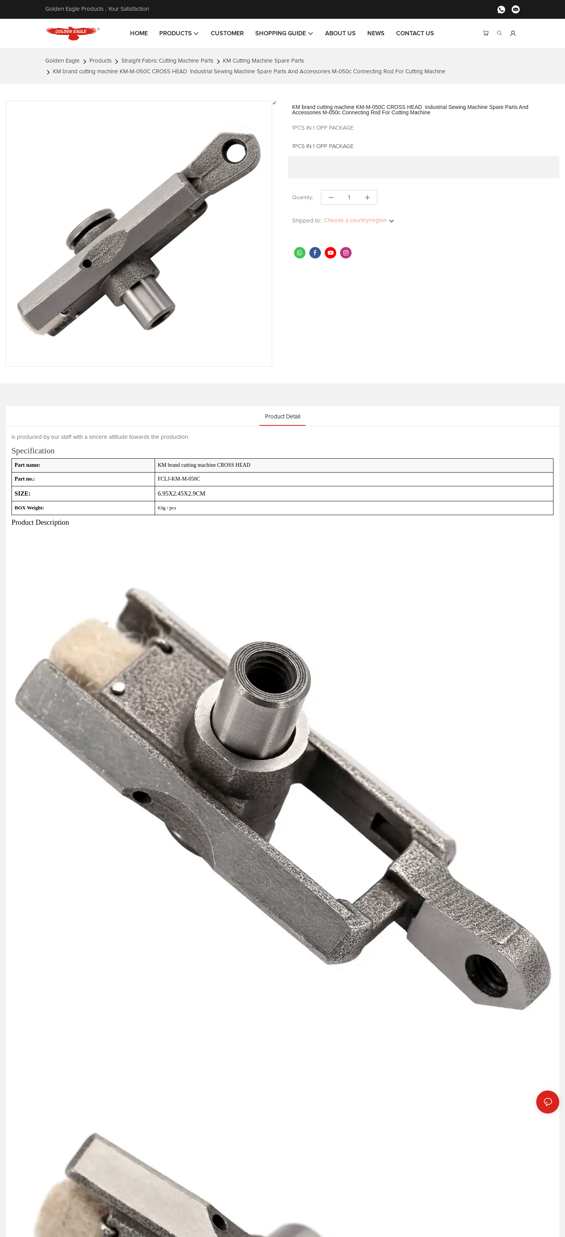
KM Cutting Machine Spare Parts (263, 61)
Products (100, 61)
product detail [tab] (282, 417)
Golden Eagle (62, 61)
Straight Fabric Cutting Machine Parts (167, 61)
